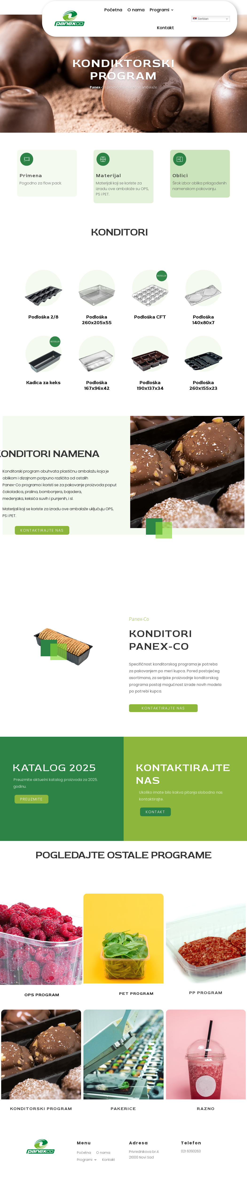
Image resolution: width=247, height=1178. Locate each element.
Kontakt (165, 28)
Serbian (200, 19)
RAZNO (206, 1108)
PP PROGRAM (206, 992)
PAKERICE (123, 1108)
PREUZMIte (31, 799)
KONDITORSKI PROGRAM (41, 1108)
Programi (159, 10)
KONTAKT (155, 812)
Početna (113, 10)
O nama (136, 10)
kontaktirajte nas (42, 530)
